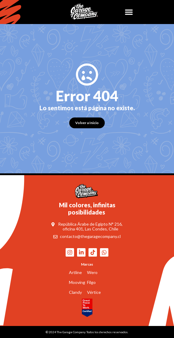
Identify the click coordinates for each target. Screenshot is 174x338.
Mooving (77, 282)
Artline (75, 272)
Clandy (75, 292)
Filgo (91, 282)
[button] (129, 12)
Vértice (94, 292)
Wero (92, 272)
